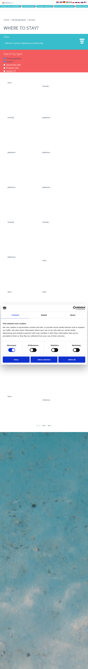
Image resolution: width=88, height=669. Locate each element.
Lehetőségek (28, 6)
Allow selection (43, 360)
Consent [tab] (15, 315)
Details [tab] (44, 315)
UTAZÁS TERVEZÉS (44, 6)
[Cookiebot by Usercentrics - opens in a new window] (74, 308)
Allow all (71, 360)
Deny (16, 360)
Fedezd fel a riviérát (10, 6)
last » (49, 425)
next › (44, 425)
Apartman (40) (13, 64)
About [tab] (72, 315)
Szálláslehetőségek (64, 6)
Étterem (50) (12, 67)
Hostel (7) (11, 71)
